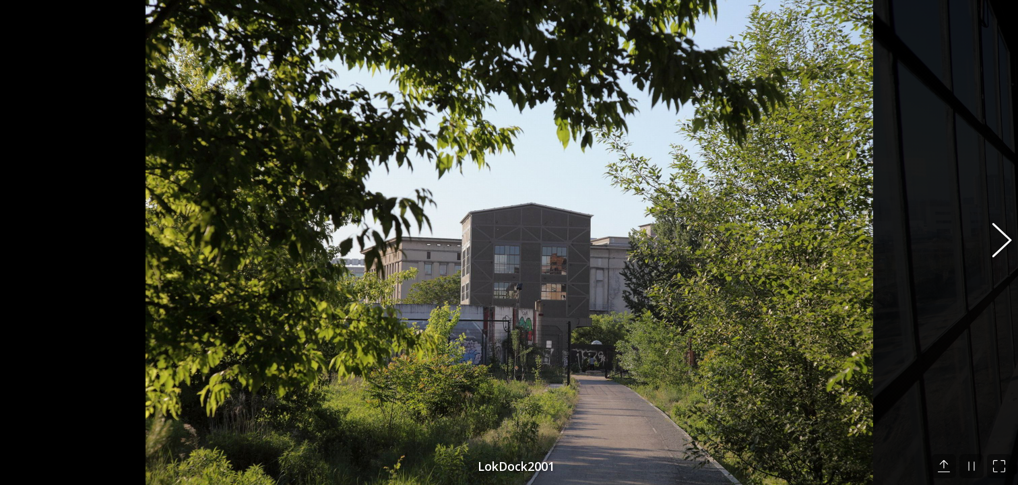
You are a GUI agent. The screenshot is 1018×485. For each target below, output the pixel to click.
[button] (994, 242)
